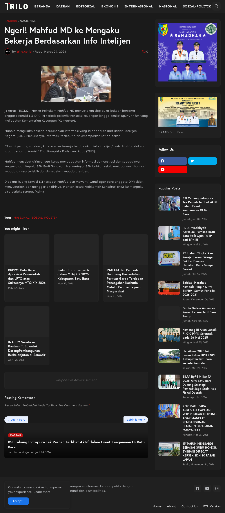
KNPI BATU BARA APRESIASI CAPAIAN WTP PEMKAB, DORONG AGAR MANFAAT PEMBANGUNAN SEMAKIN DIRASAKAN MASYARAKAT (199, 418)
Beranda (10, 21)
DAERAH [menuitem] (63, 6)
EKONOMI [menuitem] (109, 6)
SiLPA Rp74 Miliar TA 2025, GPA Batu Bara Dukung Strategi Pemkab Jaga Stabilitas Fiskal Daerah (199, 384)
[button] (216, 6)
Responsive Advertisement (76, 380)
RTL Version (212, 506)
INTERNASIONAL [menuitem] (138, 6)
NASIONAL (28, 21)
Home (156, 506)
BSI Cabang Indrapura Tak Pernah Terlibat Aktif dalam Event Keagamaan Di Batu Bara (200, 206)
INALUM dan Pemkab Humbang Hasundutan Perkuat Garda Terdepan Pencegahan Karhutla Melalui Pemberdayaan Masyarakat (125, 281)
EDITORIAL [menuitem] (85, 6)
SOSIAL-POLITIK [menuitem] (197, 6)
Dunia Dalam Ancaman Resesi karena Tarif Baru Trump (199, 312)
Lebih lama (134, 419)
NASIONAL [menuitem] (168, 6)
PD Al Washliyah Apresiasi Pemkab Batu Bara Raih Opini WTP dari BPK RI (199, 234)
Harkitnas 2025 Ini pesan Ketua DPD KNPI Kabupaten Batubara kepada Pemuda (199, 357)
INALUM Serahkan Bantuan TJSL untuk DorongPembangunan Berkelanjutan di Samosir (26, 348)
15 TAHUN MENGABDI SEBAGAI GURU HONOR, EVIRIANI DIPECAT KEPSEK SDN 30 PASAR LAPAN (200, 452)
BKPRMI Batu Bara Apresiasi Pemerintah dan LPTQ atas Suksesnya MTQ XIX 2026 (26, 276)
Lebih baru (18, 419)
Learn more (42, 492)
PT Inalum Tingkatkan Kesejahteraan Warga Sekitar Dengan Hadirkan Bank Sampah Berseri (199, 261)
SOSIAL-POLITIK (44, 217)
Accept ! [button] (18, 501)
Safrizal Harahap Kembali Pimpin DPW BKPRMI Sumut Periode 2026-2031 (199, 289)
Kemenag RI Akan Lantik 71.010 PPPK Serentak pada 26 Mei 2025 (199, 334)
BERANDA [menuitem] (42, 6)
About (171, 506)
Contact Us (189, 506)
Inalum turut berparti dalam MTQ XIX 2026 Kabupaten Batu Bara (73, 274)
